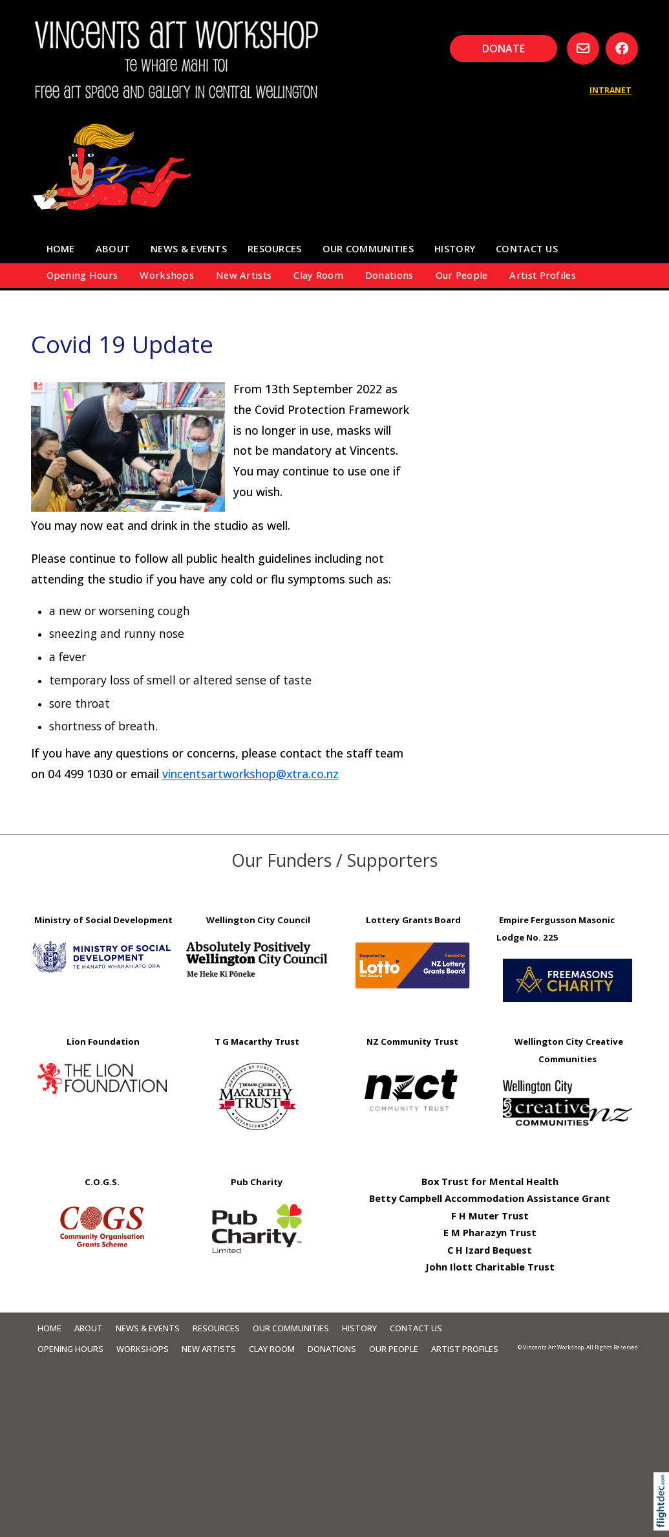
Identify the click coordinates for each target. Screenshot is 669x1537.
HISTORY (454, 248)
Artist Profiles (542, 274)
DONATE (503, 48)
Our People (462, 274)
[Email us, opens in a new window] (583, 48)
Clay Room (318, 274)
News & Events (189, 248)
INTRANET (610, 90)
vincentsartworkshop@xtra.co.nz (250, 773)
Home (61, 248)
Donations (389, 274)
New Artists (243, 274)
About (113, 248)
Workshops (167, 274)
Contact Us (527, 248)
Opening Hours (82, 274)
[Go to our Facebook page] (622, 48)
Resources (275, 248)
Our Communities (368, 248)
